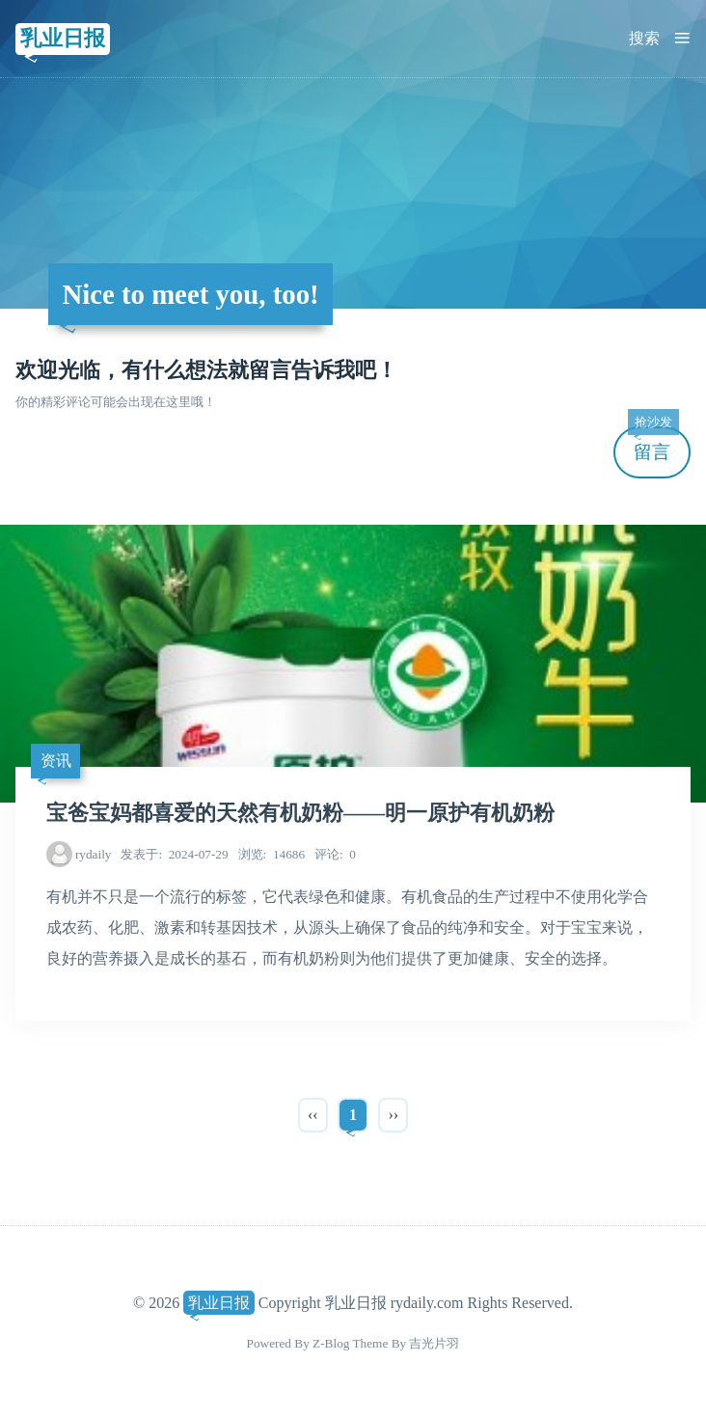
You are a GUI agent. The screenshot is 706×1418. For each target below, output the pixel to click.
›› (393, 1114)
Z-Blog (330, 1343)
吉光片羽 (434, 1343)
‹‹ (313, 1114)
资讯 (56, 760)
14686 (271, 854)
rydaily (93, 854)
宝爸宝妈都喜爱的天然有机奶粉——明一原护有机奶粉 (300, 813)
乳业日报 (62, 38)
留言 (653, 444)
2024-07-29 (174, 854)
